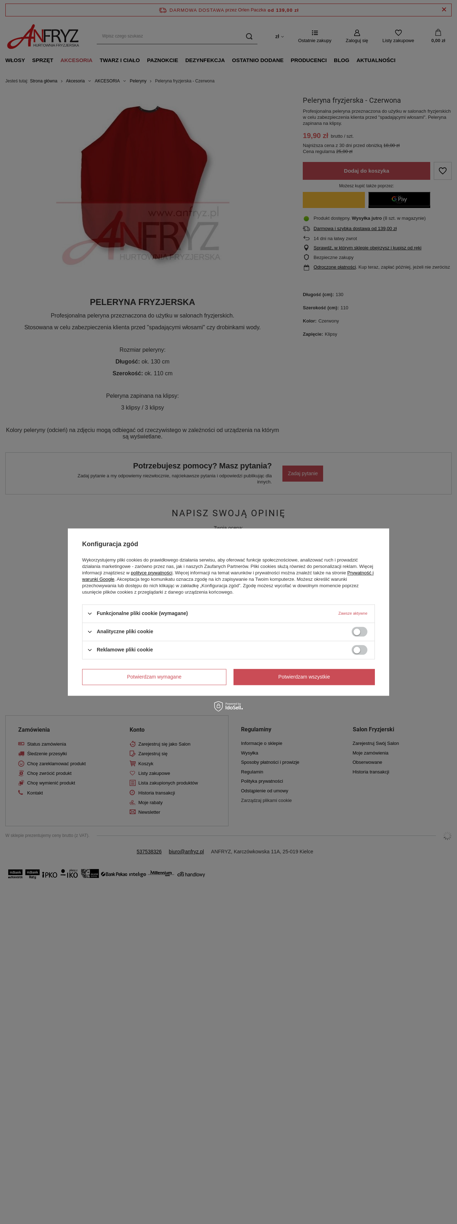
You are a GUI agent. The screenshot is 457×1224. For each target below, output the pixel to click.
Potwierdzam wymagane (154, 677)
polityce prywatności (151, 572)
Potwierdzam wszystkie (304, 677)
